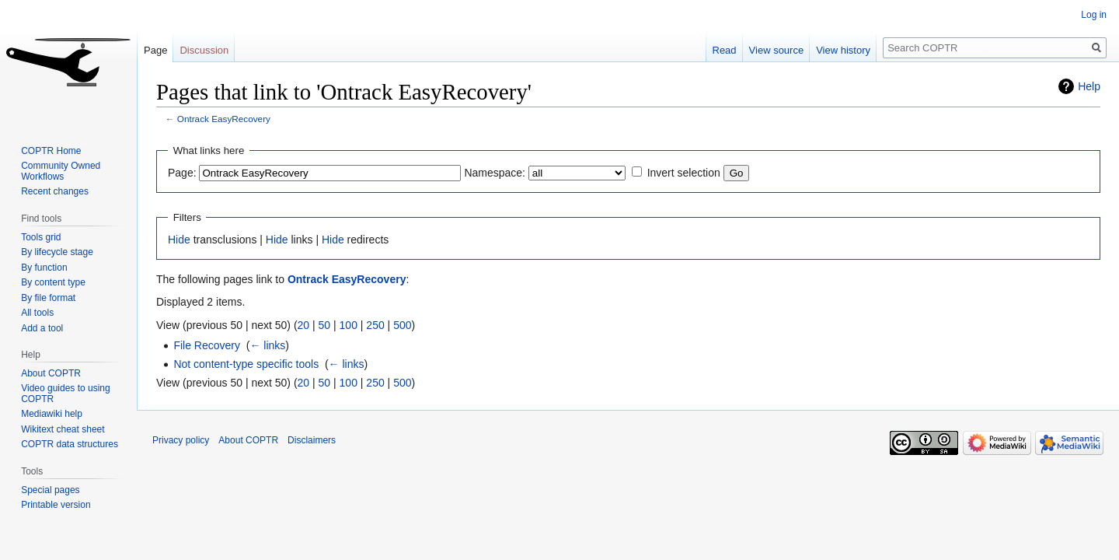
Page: (182, 172)
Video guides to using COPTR (65, 393)
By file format (48, 297)
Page (155, 50)
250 (375, 325)
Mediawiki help (51, 413)
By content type (53, 282)
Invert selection (683, 172)
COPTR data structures (69, 444)
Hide (179, 239)
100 (348, 325)
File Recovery (206, 345)
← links (267, 345)
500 (402, 325)
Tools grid (41, 237)
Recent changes (55, 191)
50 (325, 325)
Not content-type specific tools (246, 364)
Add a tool (42, 328)
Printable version (55, 504)
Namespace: (494, 172)
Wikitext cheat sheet (62, 429)
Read (725, 50)
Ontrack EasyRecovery (223, 119)
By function (44, 267)
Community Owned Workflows (60, 171)
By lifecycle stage (57, 252)
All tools (37, 312)
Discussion (204, 50)
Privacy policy (180, 440)
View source (776, 50)
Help (1089, 86)
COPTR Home (51, 150)
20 (304, 325)
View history (843, 50)
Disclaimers (312, 440)
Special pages (50, 490)
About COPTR (51, 373)
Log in (1094, 14)
